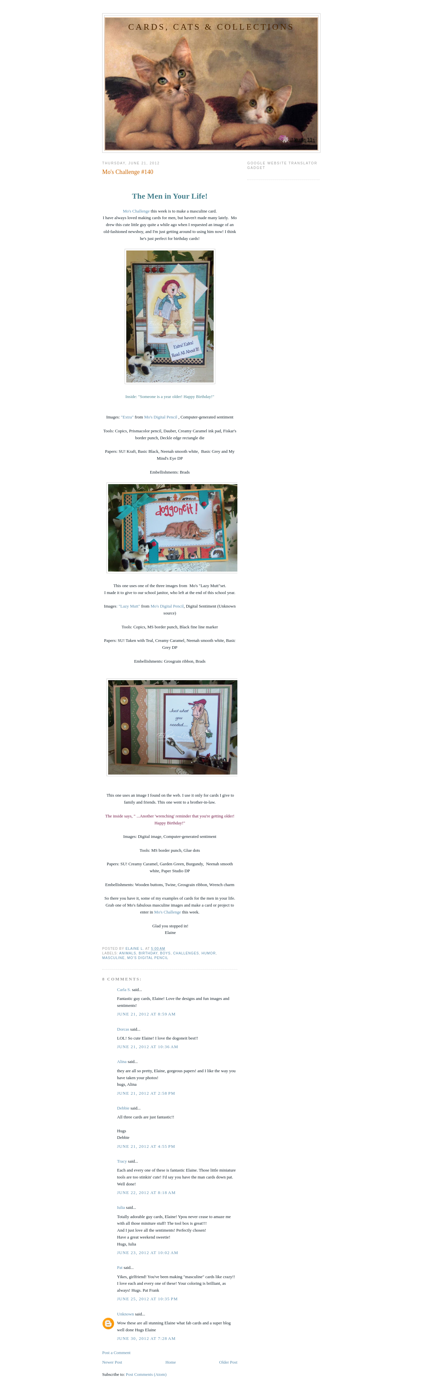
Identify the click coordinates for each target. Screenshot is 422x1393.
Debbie (123, 1108)
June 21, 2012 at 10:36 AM (147, 1046)
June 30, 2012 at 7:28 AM (146, 1338)
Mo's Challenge (136, 211)
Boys (165, 953)
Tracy (122, 1161)
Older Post (228, 1362)
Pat (120, 1267)
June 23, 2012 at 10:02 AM (147, 1252)
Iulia (121, 1207)
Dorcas (123, 1029)
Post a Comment (116, 1352)
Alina (122, 1061)
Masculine (113, 958)
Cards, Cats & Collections (211, 27)
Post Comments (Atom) (146, 1374)
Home (171, 1362)
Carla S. (124, 989)
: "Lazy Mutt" (128, 606)
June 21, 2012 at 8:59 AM (146, 1014)
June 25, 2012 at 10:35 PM (147, 1298)
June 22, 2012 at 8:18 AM (146, 1192)
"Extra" (127, 417)
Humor (208, 953)
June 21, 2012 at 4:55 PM (146, 1146)
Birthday (148, 953)
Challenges (186, 953)
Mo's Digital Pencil (161, 417)
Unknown (125, 1313)
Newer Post (112, 1362)
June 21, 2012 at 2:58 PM (146, 1093)
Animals (127, 953)
